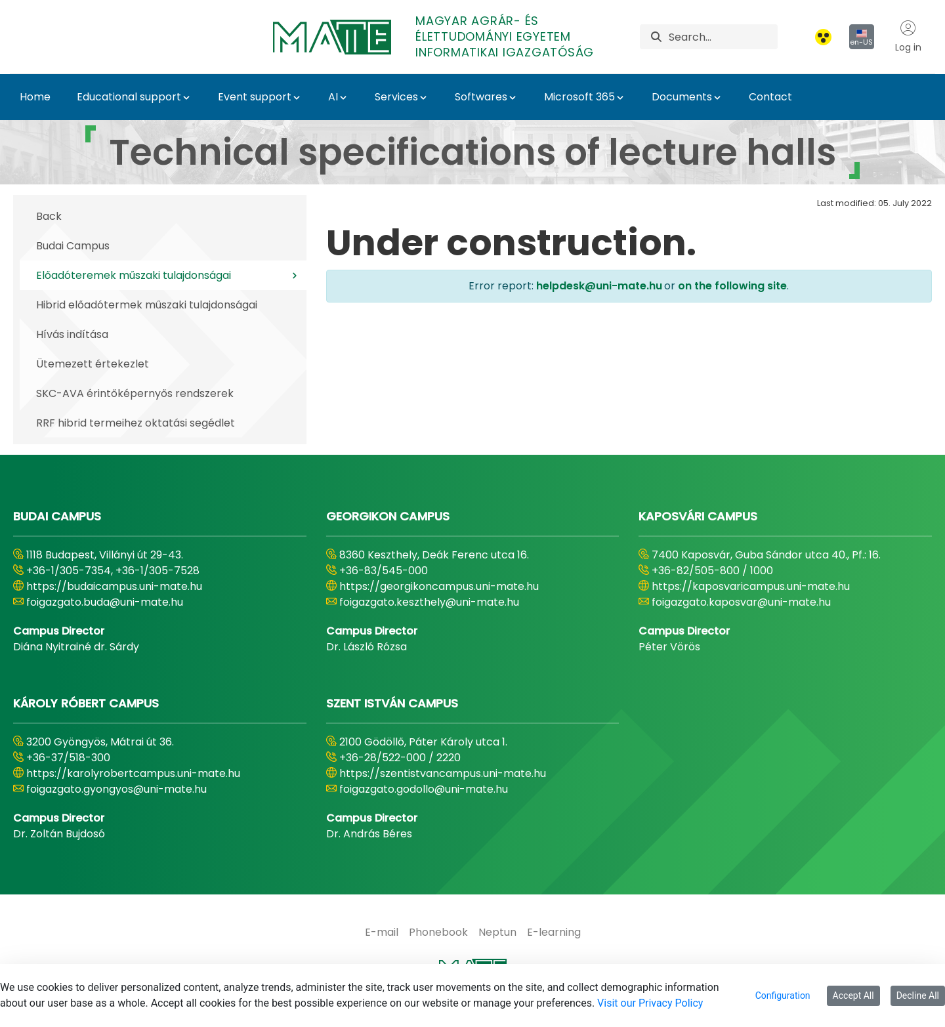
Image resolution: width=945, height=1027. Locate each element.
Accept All (853, 995)
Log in (908, 37)
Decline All (917, 995)
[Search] (723, 36)
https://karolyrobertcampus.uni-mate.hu (133, 773)
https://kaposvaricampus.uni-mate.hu (751, 586)
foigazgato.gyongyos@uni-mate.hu (116, 789)
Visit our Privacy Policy (650, 1003)
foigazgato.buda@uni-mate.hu (104, 602)
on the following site (731, 285)
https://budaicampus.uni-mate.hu (114, 586)
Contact (770, 96)
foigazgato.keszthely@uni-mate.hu (429, 602)
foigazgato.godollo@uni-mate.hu (423, 789)
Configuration (782, 995)
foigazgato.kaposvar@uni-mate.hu (741, 602)
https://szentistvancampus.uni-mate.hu (442, 773)
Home (35, 96)
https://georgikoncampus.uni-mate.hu (439, 586)
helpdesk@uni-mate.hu (599, 285)
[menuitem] (382, 932)
